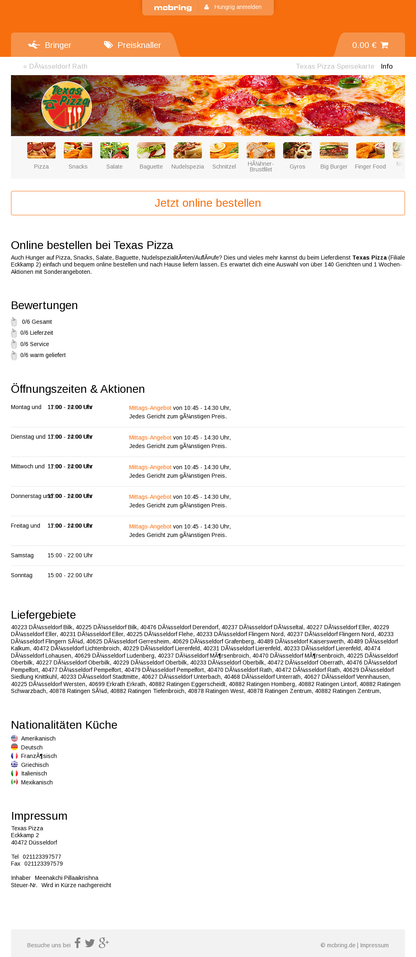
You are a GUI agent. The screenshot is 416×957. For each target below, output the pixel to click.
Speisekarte (335, 66)
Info (387, 66)
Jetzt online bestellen (208, 203)
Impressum (374, 945)
